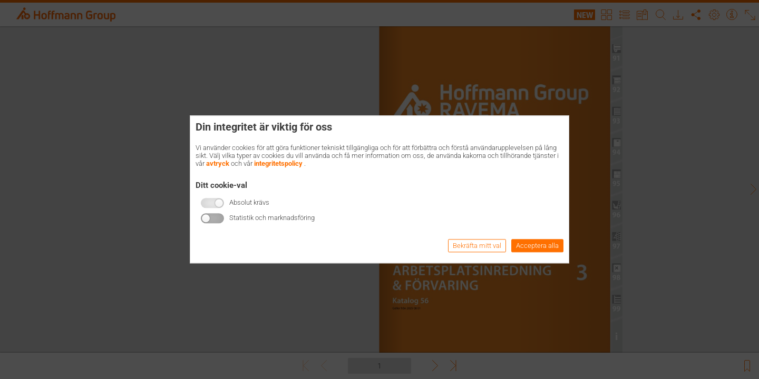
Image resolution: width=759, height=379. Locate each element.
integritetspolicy (278, 163)
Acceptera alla (537, 246)
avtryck (217, 163)
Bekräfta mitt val (477, 246)
